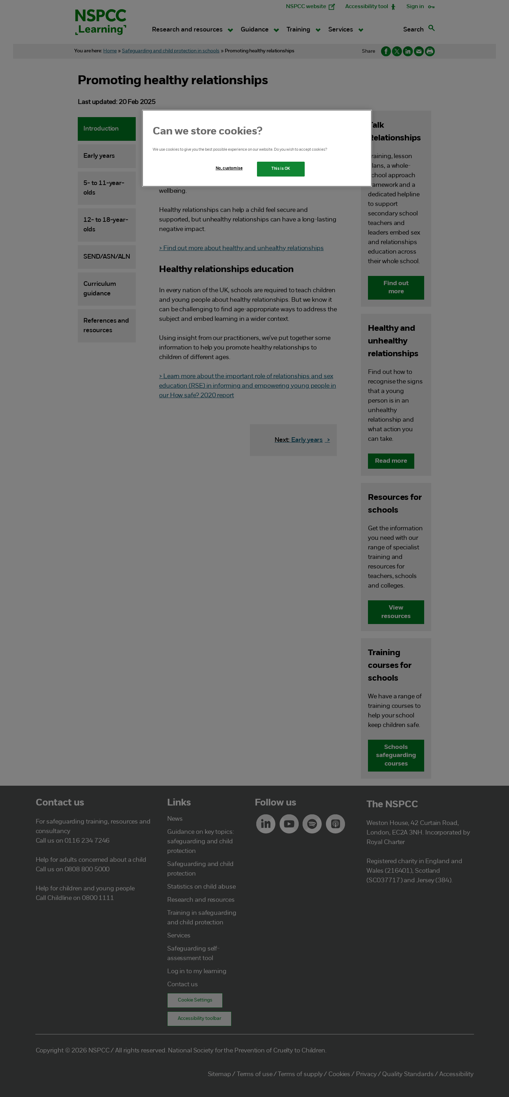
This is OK (280, 169)
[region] (257, 148)
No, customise (229, 168)
